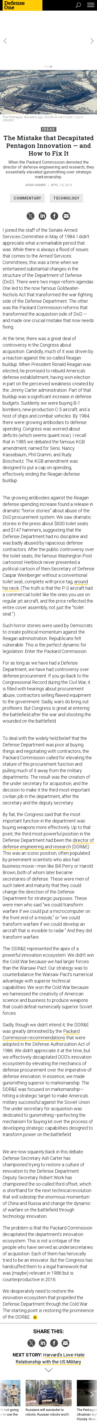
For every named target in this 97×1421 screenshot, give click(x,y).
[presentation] (5, 1380)
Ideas (48, 106)
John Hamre (35, 162)
